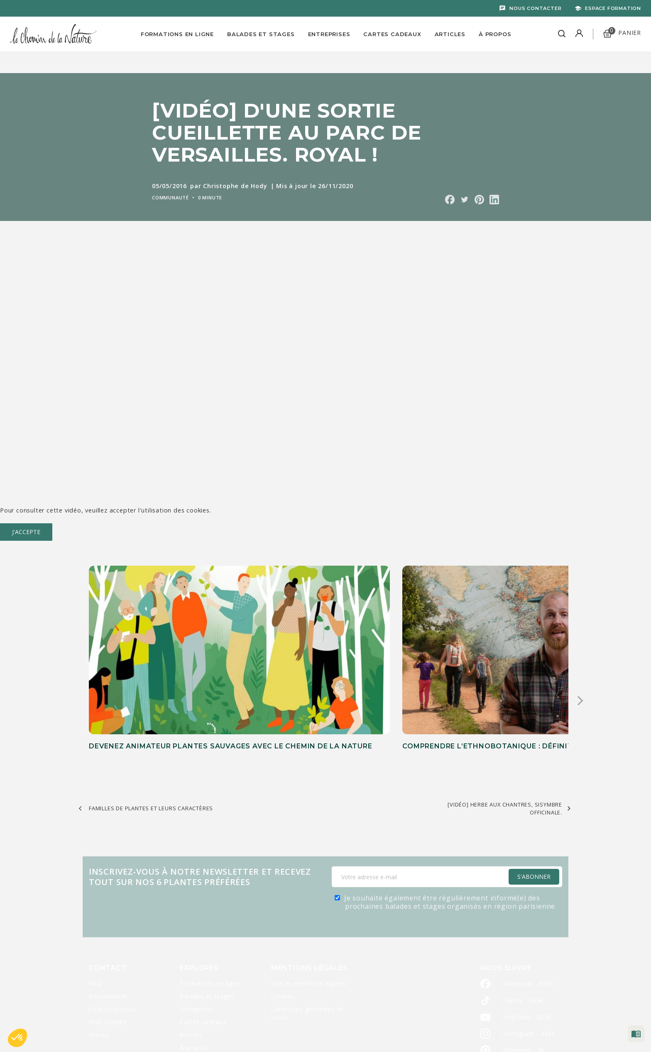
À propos (495, 34)
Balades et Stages (261, 34)
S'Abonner (534, 802)
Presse (99, 960)
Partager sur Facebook (450, 199)
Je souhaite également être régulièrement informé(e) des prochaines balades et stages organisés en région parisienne (449, 827)
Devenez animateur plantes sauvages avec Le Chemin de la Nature (153, 671)
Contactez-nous (112, 934)
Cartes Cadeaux (392, 34)
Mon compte (108, 947)
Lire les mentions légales (308, 908)
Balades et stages (207, 921)
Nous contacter (535, 8)
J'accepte (26, 532)
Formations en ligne (177, 34)
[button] (17, 1038)
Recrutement (108, 921)
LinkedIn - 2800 (527, 992)
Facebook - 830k (529, 909)
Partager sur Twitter (464, 199)
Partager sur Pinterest (479, 199)
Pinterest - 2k (524, 975)
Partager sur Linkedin (494, 199)
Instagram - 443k (529, 959)
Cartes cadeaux (203, 947)
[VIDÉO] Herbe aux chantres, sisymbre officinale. (505, 733)
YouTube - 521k (527, 942)
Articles (450, 34)
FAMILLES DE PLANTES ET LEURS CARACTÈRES (151, 733)
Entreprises (329, 34)
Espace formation (613, 8)
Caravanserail (282, 1027)
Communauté (170, 197)
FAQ (95, 908)
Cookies (283, 921)
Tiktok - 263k (523, 925)
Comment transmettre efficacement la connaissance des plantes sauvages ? (479, 671)
